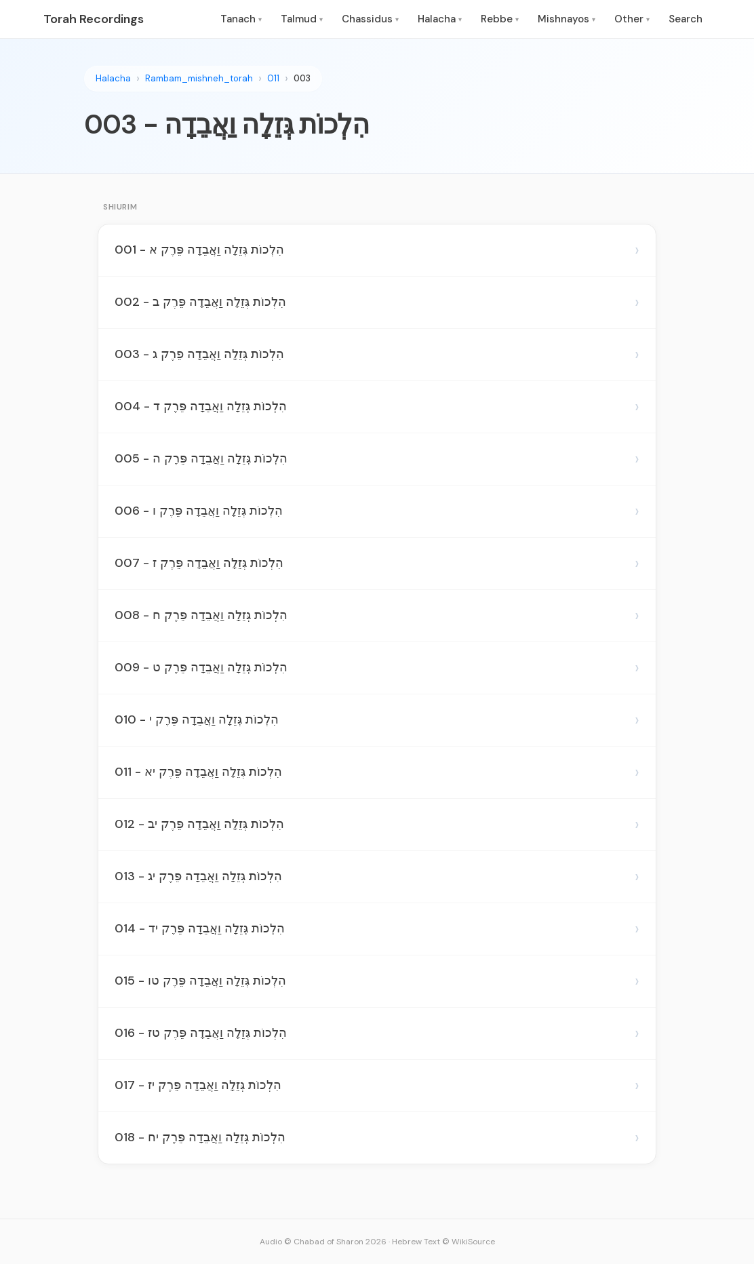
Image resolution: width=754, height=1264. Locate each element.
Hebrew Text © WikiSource (443, 1241)
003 (302, 78)
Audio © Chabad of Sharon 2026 (323, 1241)
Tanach (241, 19)
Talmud (302, 19)
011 (273, 78)
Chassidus (370, 19)
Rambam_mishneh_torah (199, 78)
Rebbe (500, 19)
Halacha (440, 19)
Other (632, 19)
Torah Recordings (93, 19)
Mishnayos (566, 19)
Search (685, 19)
